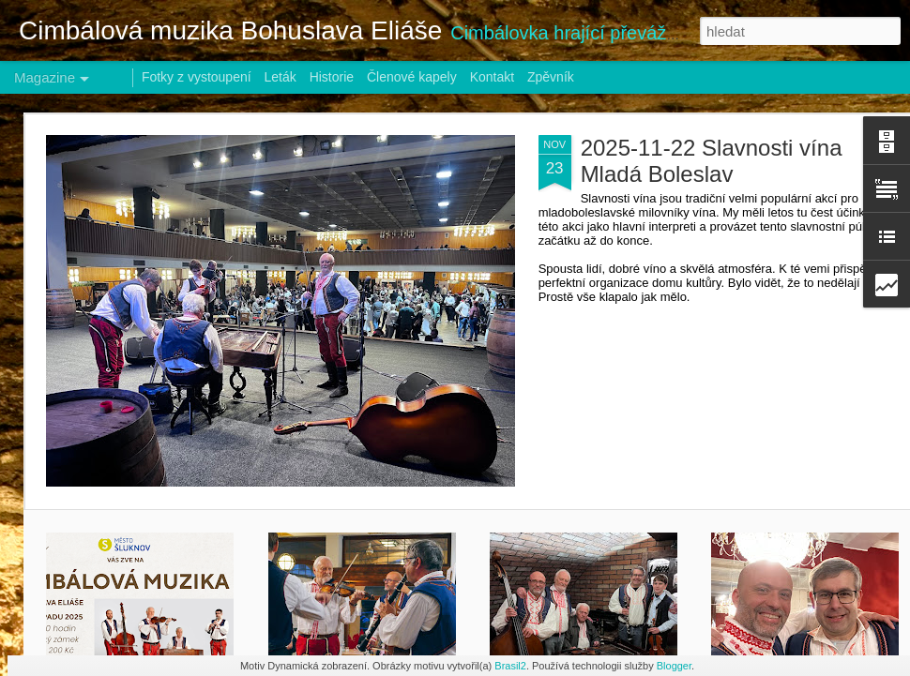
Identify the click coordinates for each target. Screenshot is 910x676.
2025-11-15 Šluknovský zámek (141, 565)
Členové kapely (412, 76)
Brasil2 (510, 665)
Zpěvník (550, 76)
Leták (280, 76)
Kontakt (492, 76)
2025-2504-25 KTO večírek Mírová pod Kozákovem (587, 574)
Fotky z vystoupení (196, 76)
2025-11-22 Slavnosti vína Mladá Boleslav (242, 161)
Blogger (674, 665)
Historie (332, 76)
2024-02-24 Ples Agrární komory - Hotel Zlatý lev (819, 574)
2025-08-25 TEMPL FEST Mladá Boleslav (373, 565)
